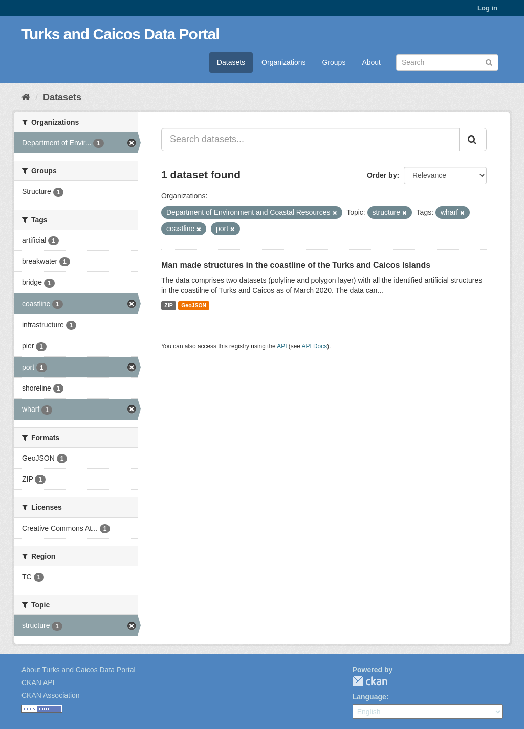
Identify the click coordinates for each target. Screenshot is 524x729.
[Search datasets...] (310, 139)
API (282, 346)
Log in (487, 8)
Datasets (231, 62)
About (371, 62)
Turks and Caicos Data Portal (120, 34)
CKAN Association (50, 695)
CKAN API (38, 682)
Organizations (283, 62)
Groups (333, 62)
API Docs (315, 346)
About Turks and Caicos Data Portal (78, 670)
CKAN (370, 681)
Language (369, 697)
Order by (382, 175)
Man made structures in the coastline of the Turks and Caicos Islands (295, 265)
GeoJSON (193, 305)
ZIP (168, 305)
